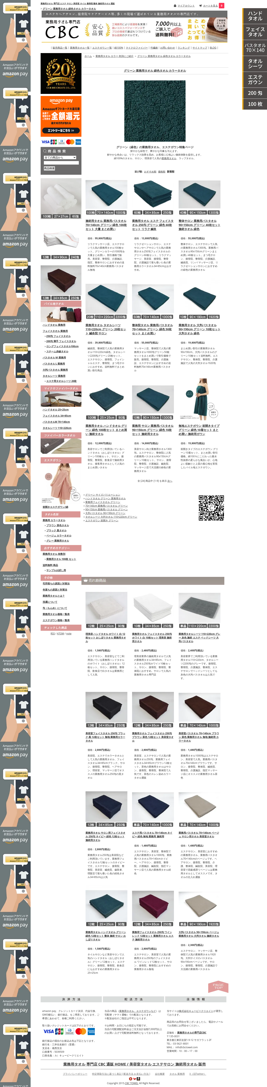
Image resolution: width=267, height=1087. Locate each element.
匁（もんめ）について (55, 608)
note (68, 633)
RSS (53, 633)
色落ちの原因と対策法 (55, 589)
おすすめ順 (150, 171)
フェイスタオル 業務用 (55, 331)
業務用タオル (169, 158)
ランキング (184, 47)
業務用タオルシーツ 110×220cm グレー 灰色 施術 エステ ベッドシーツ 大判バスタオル (199, 637)
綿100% (118, 47)
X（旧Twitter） (197, 1074)
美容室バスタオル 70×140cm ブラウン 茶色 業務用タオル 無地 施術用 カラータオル (199, 737)
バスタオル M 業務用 (54, 357)
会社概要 (160, 1074)
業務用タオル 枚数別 (54, 554)
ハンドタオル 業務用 (54, 325)
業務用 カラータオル (54, 520)
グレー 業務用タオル (57, 540)
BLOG (213, 47)
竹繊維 (154, 47)
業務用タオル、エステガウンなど (137, 1011)
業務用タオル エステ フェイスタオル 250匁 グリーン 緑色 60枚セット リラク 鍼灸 (153, 225)
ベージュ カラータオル (58, 535)
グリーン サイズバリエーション (102, 494)
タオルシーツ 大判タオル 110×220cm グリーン (111, 516)
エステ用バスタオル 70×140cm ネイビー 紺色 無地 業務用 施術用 (152, 834)
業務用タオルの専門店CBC (191, 1032)
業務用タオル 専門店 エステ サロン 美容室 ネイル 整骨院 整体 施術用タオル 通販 (78, 3)
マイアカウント (186, 5)
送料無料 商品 (50, 565)
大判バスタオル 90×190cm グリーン (105, 513)
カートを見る (210, 5)
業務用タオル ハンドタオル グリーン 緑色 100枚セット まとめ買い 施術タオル (106, 430)
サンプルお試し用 (56, 570)
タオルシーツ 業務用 (54, 376)
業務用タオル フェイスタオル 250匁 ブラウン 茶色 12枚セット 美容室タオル (153, 737)
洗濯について (50, 602)
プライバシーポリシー (75, 1074)
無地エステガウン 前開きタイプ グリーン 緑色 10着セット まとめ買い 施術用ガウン (199, 430)
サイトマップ (199, 47)
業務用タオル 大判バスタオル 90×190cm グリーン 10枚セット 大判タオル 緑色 (199, 329)
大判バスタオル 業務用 (55, 370)
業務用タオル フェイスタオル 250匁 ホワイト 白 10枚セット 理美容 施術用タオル (152, 637)
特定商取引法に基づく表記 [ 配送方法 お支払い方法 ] (121, 1074)
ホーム (88, 56)
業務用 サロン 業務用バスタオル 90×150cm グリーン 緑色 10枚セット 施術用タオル (153, 430)
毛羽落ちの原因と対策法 (56, 583)
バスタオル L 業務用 (54, 363)
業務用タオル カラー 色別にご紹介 (115, 56)
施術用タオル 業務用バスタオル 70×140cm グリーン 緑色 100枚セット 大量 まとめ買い (106, 225)
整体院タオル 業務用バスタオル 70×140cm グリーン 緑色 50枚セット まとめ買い (152, 329)
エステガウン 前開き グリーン (101, 520)
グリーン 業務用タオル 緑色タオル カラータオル (69, 8)
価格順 (161, 171)
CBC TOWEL (131, 1083)
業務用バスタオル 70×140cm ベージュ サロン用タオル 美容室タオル (199, 834)
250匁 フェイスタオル (58, 336)
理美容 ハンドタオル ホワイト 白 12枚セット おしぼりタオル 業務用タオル (106, 637)
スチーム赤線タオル (57, 351)
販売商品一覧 (60, 47)
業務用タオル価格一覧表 (56, 614)
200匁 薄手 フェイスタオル (61, 341)
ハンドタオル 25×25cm (56, 409)
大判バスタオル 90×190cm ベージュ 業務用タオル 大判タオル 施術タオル (199, 934)
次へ (169, 481)
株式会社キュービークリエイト (196, 1011)
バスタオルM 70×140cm (56, 422)
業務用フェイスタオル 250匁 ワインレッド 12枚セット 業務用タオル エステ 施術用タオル (153, 935)
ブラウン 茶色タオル (57, 525)
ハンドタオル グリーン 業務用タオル (105, 498)
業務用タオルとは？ (54, 595)
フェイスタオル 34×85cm (57, 415)
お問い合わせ (167, 47)
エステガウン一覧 (102, 47)
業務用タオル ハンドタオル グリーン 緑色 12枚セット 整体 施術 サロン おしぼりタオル (106, 935)
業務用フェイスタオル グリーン (102, 502)
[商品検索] (61, 163)
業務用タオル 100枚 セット (61, 559)
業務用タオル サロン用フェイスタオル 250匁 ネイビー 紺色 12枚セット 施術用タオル (105, 836)
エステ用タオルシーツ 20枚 (61, 381)
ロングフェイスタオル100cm (62, 346)
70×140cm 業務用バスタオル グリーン (106, 505)
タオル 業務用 (177, 1074)
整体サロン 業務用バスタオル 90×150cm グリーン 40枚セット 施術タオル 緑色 (199, 225)
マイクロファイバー (137, 47)
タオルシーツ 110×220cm (57, 428)
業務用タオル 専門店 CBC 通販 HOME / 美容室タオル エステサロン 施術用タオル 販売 (134, 1064)
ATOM (60, 633)
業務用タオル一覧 (80, 47)
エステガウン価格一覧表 (56, 620)
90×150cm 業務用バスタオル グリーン (106, 509)
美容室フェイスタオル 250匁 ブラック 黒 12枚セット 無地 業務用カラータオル (105, 737)
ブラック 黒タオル (56, 530)
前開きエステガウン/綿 (55, 507)
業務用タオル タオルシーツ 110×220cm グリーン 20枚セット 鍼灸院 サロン (106, 329)
